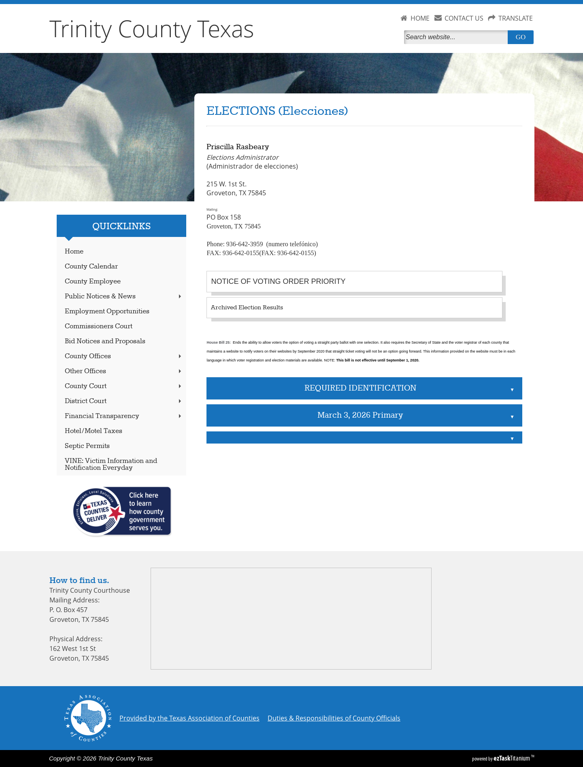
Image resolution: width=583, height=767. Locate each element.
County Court (124, 386)
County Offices (124, 356)
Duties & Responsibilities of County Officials (334, 718)
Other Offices (124, 371)
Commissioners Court (98, 326)
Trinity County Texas (151, 28)
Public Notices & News (124, 296)
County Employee (93, 281)
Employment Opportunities (107, 311)
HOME (420, 18)
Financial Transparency (124, 416)
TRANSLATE (515, 18)
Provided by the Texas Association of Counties (189, 718)
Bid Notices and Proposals (105, 341)
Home (74, 251)
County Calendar (91, 266)
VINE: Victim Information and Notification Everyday (111, 464)
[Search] (457, 37)
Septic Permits (87, 446)
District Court (124, 401)
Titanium (512, 758)
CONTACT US (464, 18)
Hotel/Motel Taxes (93, 431)
